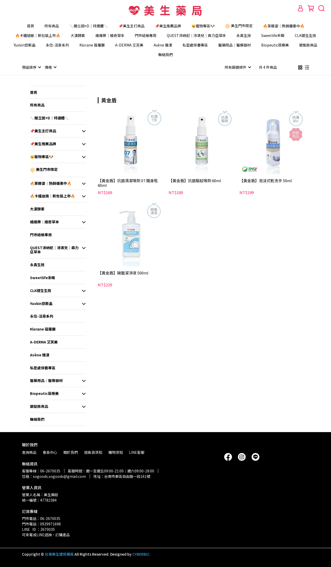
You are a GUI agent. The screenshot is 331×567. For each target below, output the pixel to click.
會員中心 (50, 452)
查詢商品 (29, 452)
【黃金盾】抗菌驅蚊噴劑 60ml (195, 180)
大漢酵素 (78, 35)
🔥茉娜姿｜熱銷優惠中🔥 (283, 25)
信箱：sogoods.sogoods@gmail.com (54, 476)
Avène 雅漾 (163, 45)
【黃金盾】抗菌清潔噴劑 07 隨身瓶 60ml (128, 182)
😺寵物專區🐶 (203, 25)
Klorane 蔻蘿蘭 (92, 45)
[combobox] (107, 99)
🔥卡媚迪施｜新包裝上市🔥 (37, 35)
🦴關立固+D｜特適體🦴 (88, 25)
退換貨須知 (93, 452)
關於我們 (70, 452)
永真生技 (243, 35)
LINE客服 (136, 452)
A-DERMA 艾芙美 (129, 45)
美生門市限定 (239, 26)
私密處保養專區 (195, 45)
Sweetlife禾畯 (272, 35)
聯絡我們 (165, 54)
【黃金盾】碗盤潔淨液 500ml (123, 272)
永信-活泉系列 (57, 45)
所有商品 (51, 25)
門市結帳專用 (145, 35)
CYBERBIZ (140, 553)
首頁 (30, 25)
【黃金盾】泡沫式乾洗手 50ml (265, 180)
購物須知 (115, 452)
